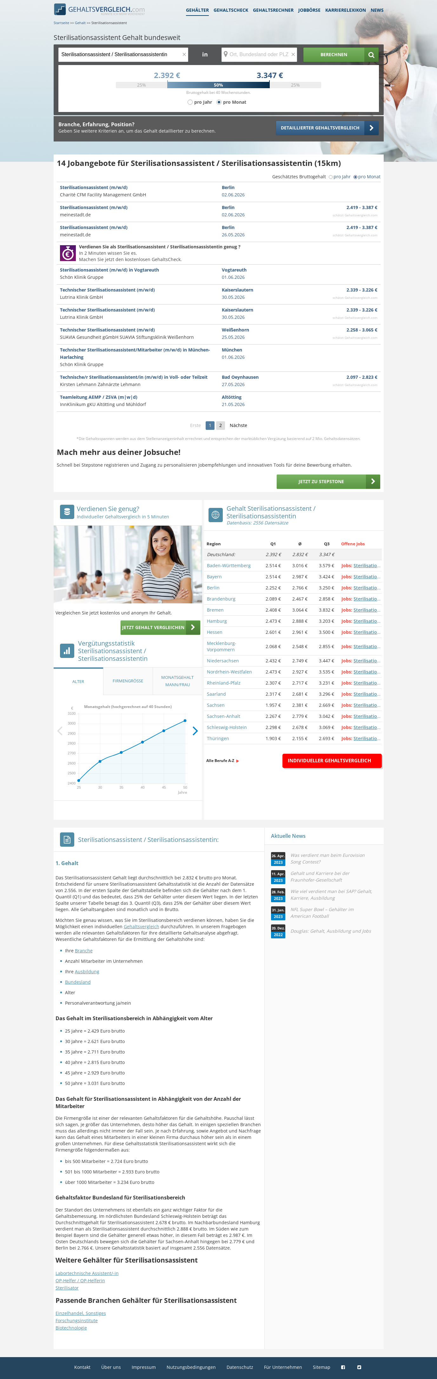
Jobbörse (309, 10)
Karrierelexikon (345, 10)
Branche (84, 951)
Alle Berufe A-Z (220, 760)
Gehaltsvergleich (141, 926)
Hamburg (217, 621)
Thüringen (218, 738)
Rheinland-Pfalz (224, 683)
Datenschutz (240, 1367)
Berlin (213, 588)
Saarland (216, 694)
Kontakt (82, 1367)
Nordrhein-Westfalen (229, 672)
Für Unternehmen (283, 1367)
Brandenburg (221, 599)
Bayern (214, 577)
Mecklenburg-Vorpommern (221, 646)
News (377, 10)
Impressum (144, 1367)
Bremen (215, 610)
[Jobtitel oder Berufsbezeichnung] (123, 55)
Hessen (214, 632)
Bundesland (78, 982)
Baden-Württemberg (229, 565)
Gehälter (197, 10)
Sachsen (216, 705)
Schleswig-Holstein (227, 727)
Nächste (238, 425)
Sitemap (321, 1367)
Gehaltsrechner (273, 10)
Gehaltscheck (231, 10)
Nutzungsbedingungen (191, 1367)
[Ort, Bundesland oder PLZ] (259, 55)
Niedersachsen (223, 661)
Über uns (111, 1367)
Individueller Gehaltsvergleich (329, 760)
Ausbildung (87, 972)
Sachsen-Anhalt (223, 716)
